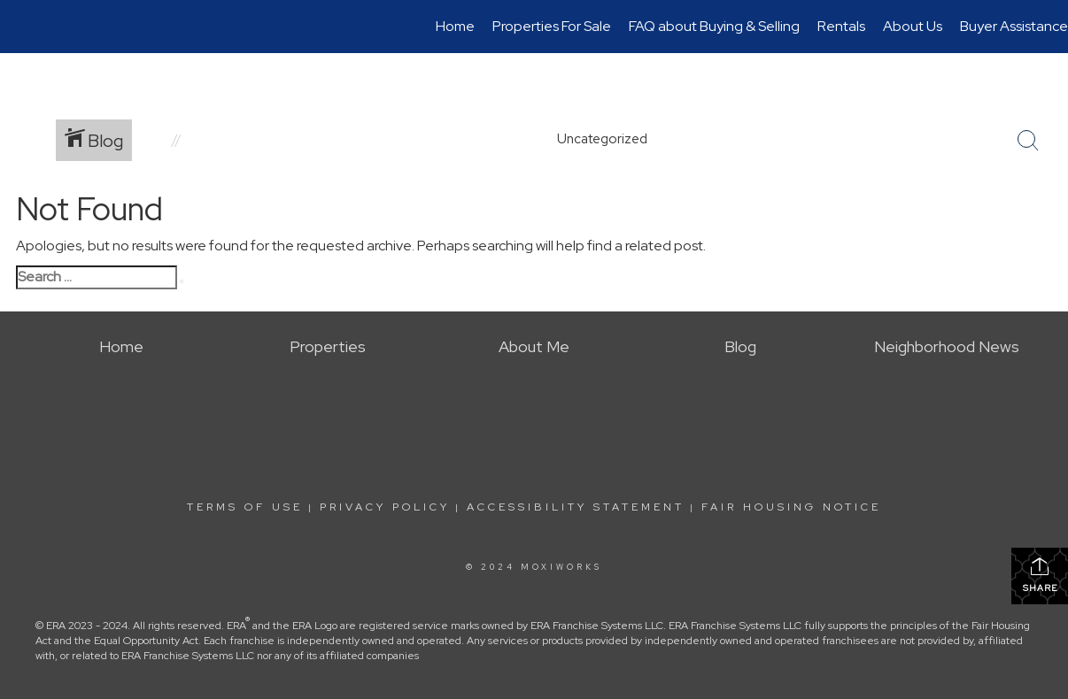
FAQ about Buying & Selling (714, 26)
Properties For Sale (551, 26)
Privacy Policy (385, 507)
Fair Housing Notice (791, 507)
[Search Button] (1028, 141)
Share (1040, 575)
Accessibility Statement (576, 507)
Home (455, 26)
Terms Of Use (245, 507)
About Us (912, 26)
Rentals (841, 26)
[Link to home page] (22, 26)
